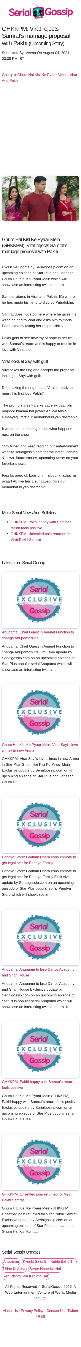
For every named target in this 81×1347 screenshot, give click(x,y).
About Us (10, 1311)
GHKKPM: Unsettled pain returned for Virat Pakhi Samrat (36, 1197)
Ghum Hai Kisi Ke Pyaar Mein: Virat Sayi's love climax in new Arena (40, 748)
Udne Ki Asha (14, 1269)
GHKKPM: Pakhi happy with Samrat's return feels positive (37, 1085)
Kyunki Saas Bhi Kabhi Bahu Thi (49, 1261)
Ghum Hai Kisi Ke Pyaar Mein (41, 75)
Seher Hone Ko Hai (45, 1269)
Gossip (7, 75)
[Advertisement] (40, 131)
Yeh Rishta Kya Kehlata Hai (25, 1276)
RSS (41, 1317)
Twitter (72, 1311)
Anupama (11, 1261)
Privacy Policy (32, 1311)
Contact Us (55, 1311)
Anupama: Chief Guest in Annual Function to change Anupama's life (38, 635)
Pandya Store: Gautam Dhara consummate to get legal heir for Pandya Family (39, 860)
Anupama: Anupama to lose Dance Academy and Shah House (38, 972)
